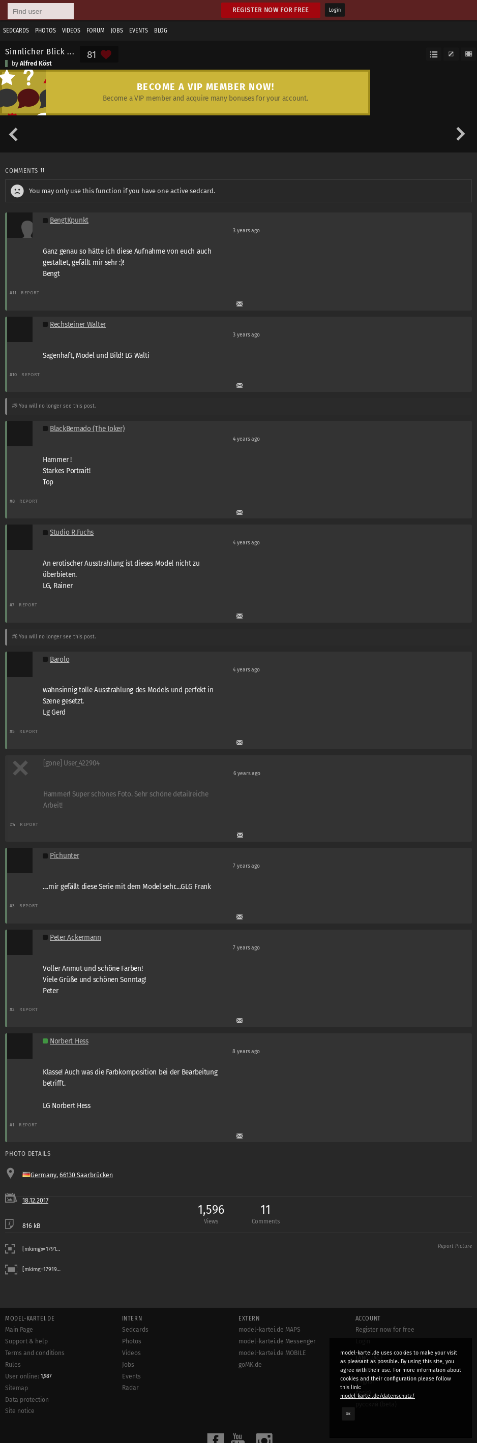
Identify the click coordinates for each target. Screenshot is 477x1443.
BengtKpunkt (69, 220)
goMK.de (250, 1364)
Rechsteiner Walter (78, 324)
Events (138, 30)
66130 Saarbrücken (86, 1175)
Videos (71, 30)
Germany (43, 1175)
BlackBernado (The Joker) (87, 428)
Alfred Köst (36, 63)
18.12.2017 (35, 1200)
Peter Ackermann (75, 937)
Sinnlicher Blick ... (40, 51)
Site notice (20, 1411)
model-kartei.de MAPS (269, 1329)
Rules (13, 1364)
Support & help (26, 1341)
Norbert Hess (69, 1041)
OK (348, 1413)
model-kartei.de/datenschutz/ (377, 1396)
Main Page (19, 1329)
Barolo (59, 659)
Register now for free (270, 10)
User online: (28, 1376)
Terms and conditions (35, 1353)
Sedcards (16, 30)
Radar (130, 1387)
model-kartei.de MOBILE (272, 1353)
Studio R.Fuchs (72, 532)
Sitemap (16, 1388)
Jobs (117, 30)
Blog (160, 30)
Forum (95, 30)
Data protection (27, 1399)
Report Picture (455, 1246)
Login (335, 10)
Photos (45, 30)
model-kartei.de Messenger (277, 1341)
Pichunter (64, 855)
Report (30, 292)
